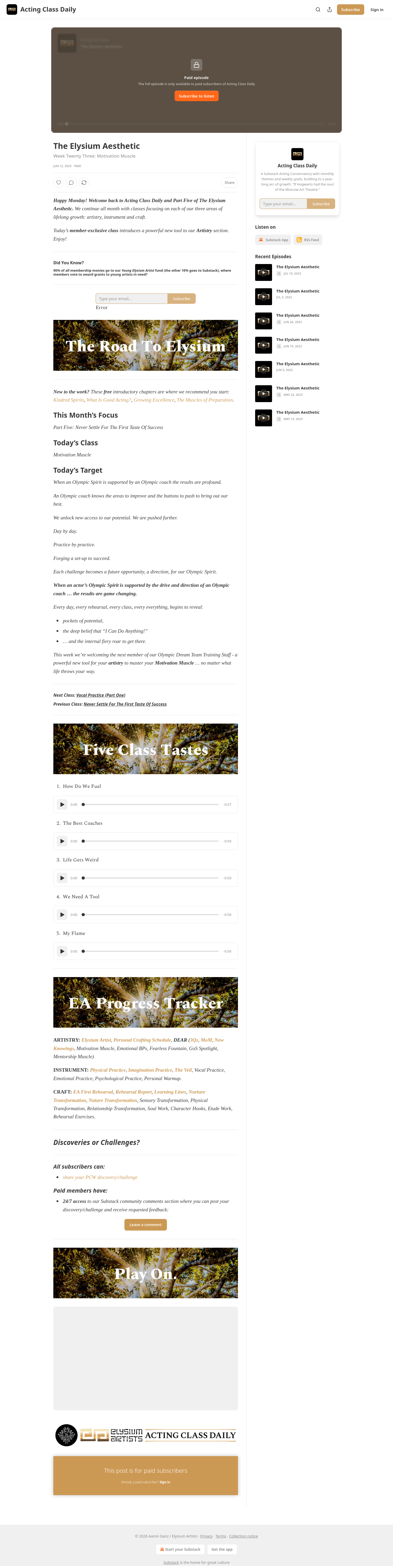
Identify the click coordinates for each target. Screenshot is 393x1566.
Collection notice (243, 1536)
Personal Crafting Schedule (142, 1040)
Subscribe (350, 9)
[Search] (318, 9)
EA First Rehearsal (93, 1092)
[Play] (62, 804)
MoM (206, 1040)
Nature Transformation (112, 1100)
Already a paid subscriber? (145, 1482)
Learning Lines (170, 1092)
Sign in (377, 9)
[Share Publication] (329, 9)
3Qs (194, 1040)
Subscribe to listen (196, 96)
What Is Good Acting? (108, 400)
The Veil (183, 1070)
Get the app (222, 1549)
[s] (263, 280)
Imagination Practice (150, 1070)
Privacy (206, 1536)
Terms (221, 1536)
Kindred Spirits (68, 400)
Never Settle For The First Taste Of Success (125, 704)
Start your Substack (179, 1549)
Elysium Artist (96, 1040)
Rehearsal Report (134, 1092)
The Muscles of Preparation (205, 400)
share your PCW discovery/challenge (100, 1177)
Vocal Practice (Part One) (100, 695)
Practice (117, 1070)
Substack (171, 1562)
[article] (297, 280)
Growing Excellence (154, 400)
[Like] (58, 182)
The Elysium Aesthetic (298, 274)
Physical (98, 1070)
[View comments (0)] (71, 182)
